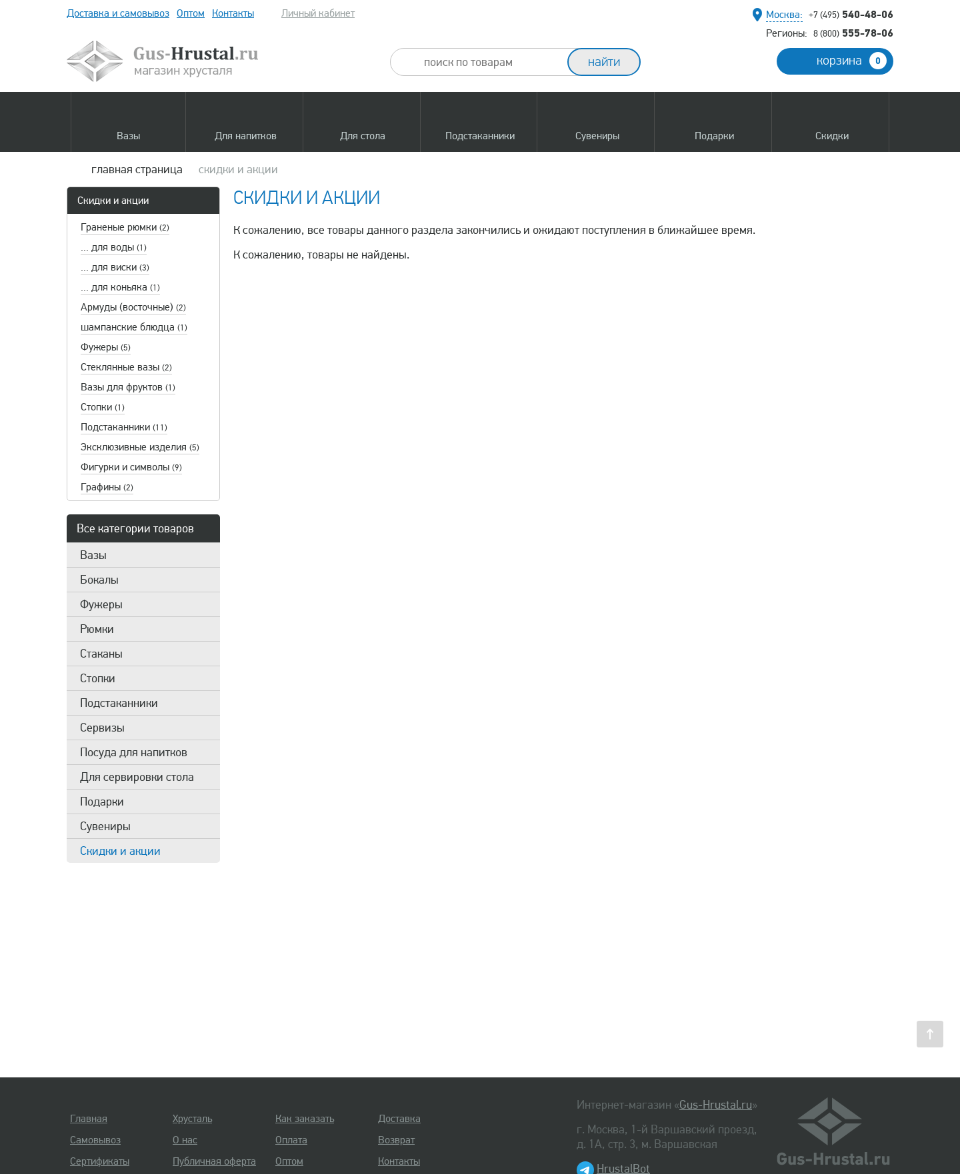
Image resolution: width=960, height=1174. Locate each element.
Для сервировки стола (137, 777)
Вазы (93, 555)
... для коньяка (120, 287)
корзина (852, 60)
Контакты (233, 13)
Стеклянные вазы (126, 367)
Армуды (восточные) (133, 307)
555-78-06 (853, 32)
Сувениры (105, 826)
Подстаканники (124, 427)
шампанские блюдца (134, 327)
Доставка (399, 1118)
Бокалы (99, 579)
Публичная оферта (214, 1161)
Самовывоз (95, 1140)
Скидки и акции (113, 200)
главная (137, 169)
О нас (185, 1140)
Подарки (102, 801)
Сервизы (102, 727)
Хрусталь (192, 1118)
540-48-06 (851, 14)
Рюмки (97, 629)
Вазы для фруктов (128, 387)
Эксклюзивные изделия (140, 447)
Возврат (396, 1140)
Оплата (291, 1140)
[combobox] (490, 62)
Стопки (103, 407)
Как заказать (304, 1118)
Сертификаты (99, 1161)
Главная (88, 1118)
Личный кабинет (318, 13)
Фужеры (106, 347)
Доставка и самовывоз (118, 13)
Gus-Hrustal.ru (715, 1104)
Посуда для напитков (133, 752)
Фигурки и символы (131, 467)
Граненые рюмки (125, 227)
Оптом (191, 13)
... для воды (114, 247)
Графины (107, 487)
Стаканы (101, 653)
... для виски (115, 267)
